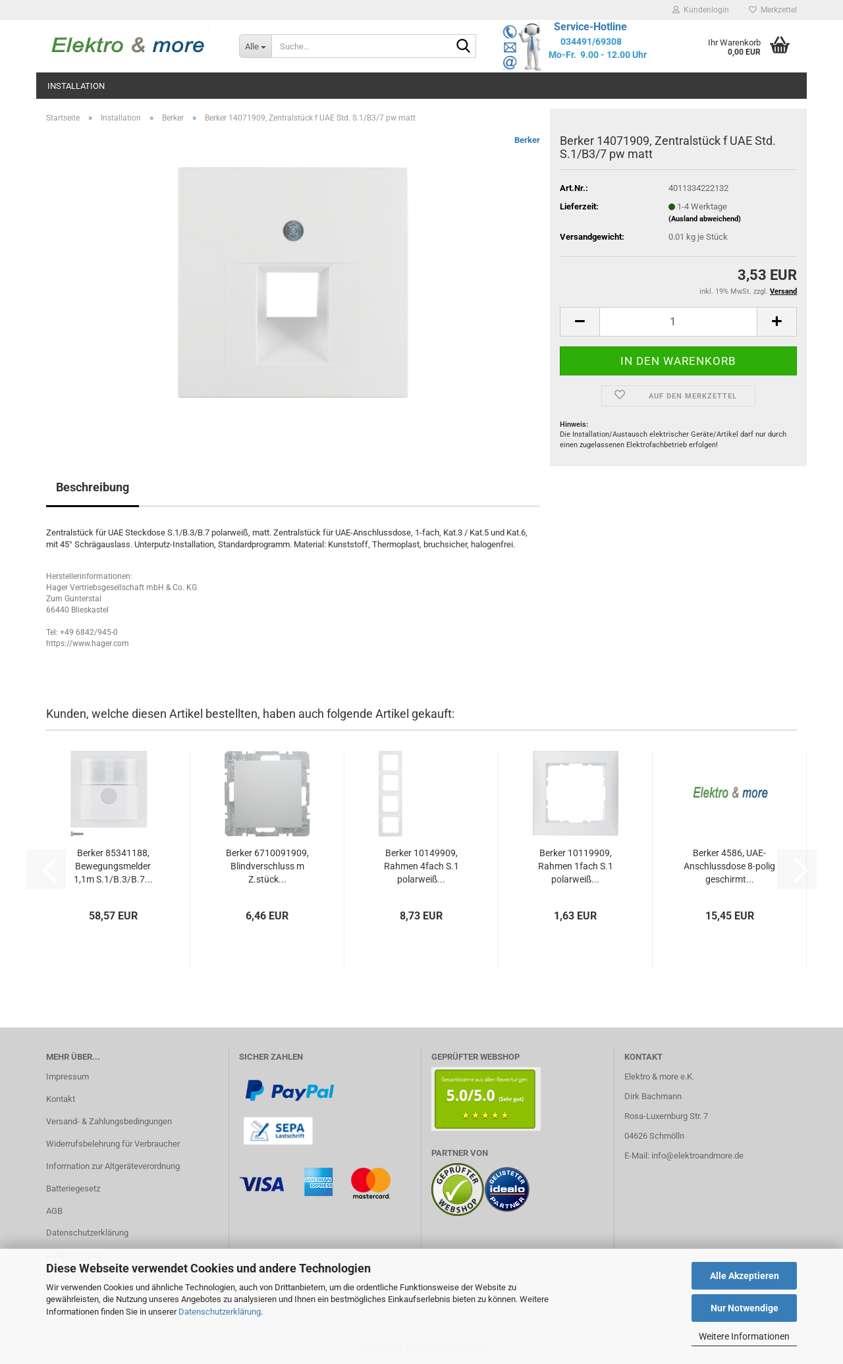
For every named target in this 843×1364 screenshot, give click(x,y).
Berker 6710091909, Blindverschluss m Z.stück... (267, 866)
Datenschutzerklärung (219, 1312)
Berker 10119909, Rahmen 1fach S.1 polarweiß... (575, 866)
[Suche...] (255, 46)
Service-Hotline (590, 26)
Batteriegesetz (73, 1188)
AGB (54, 1211)
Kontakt (60, 1099)
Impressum (67, 1076)
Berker (527, 140)
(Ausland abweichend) (704, 219)
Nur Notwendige (744, 1308)
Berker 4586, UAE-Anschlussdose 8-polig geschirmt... (729, 866)
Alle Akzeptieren (744, 1275)
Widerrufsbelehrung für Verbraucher (113, 1144)
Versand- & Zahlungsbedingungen (109, 1121)
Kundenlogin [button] (700, 9)
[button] (579, 322)
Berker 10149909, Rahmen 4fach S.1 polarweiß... (421, 866)
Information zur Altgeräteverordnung (113, 1166)
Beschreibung (92, 487)
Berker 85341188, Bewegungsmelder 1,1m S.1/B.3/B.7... (113, 866)
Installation (76, 86)
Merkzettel (773, 9)
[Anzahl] (678, 322)
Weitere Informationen (744, 1336)
